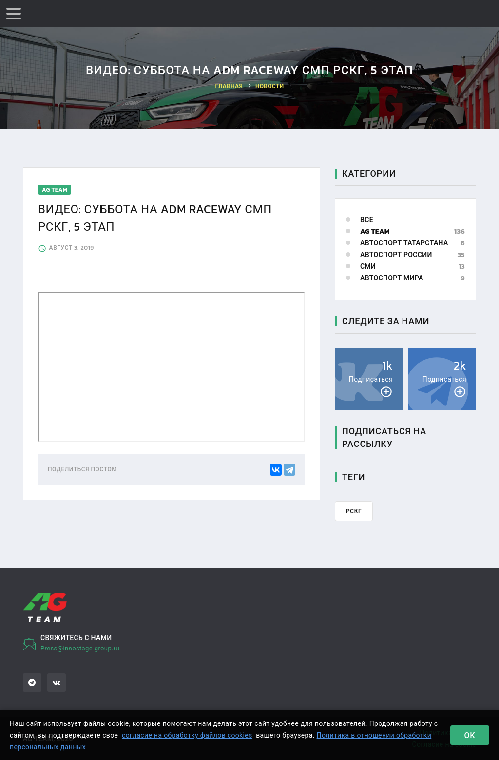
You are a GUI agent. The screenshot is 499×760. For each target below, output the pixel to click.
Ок (470, 735)
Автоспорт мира (391, 278)
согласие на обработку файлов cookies (187, 735)
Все (366, 220)
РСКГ (354, 511)
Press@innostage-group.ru (79, 648)
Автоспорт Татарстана (404, 243)
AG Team (375, 231)
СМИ (368, 266)
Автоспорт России (396, 255)
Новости (269, 86)
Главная (229, 86)
